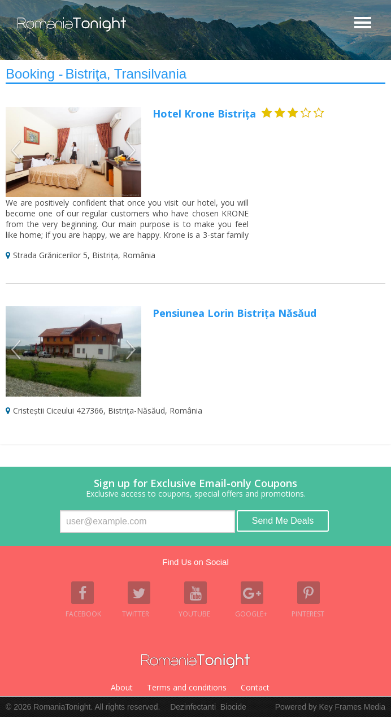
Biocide (233, 706)
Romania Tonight (195, 661)
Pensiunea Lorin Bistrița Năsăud (234, 313)
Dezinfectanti (193, 706)
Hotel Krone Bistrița (204, 113)
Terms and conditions (187, 687)
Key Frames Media (352, 706)
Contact (255, 687)
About (122, 687)
